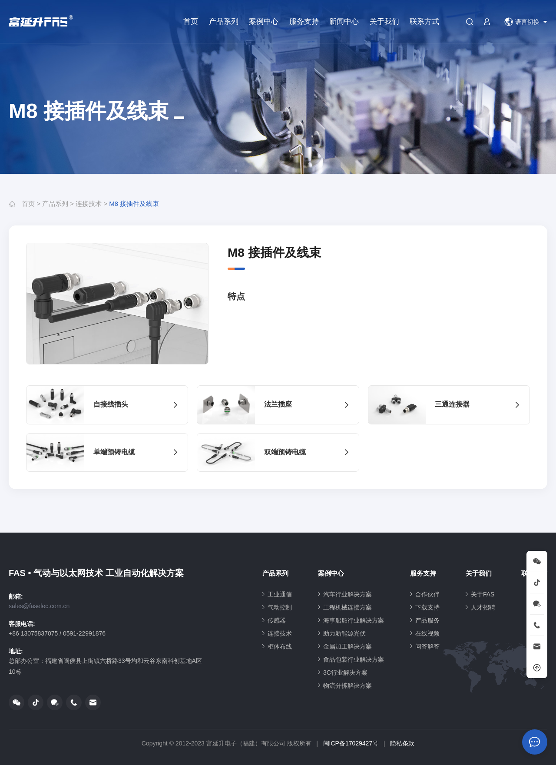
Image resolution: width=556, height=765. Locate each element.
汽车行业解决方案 (347, 594)
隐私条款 (402, 743)
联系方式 (424, 21)
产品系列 (223, 21)
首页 (190, 21)
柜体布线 (280, 646)
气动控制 (280, 607)
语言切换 (521, 21)
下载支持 (427, 607)
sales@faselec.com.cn (39, 606)
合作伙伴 (427, 594)
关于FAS (482, 594)
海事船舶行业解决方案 (353, 620)
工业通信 (280, 594)
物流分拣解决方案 (347, 685)
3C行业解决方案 (345, 672)
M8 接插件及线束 (134, 203)
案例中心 (263, 21)
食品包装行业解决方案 (353, 659)
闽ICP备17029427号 (351, 743)
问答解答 (427, 646)
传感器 (277, 620)
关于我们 (384, 21)
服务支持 (304, 21)
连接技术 (89, 203)
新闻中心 (344, 21)
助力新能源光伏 (344, 633)
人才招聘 (483, 607)
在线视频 (427, 633)
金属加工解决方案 (347, 646)
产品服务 (427, 620)
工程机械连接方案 (347, 607)
